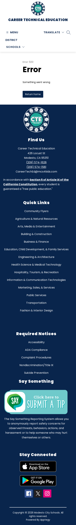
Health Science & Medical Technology (36, 265)
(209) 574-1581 (36, 167)
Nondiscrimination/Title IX (36, 365)
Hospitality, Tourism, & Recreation (36, 272)
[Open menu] (11, 32)
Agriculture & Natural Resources (36, 219)
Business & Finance (36, 242)
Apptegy (45, 519)
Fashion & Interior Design (36, 310)
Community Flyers (36, 211)
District (11, 40)
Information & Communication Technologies (36, 280)
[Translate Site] (54, 32)
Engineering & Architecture (36, 257)
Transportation (36, 303)
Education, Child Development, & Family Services (36, 249)
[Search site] (69, 32)
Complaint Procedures (36, 357)
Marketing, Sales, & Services (36, 287)
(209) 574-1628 (36, 162)
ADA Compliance (36, 350)
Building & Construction (36, 234)
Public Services (36, 295)
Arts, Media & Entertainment (36, 226)
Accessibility (36, 342)
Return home (33, 94)
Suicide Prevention (36, 373)
